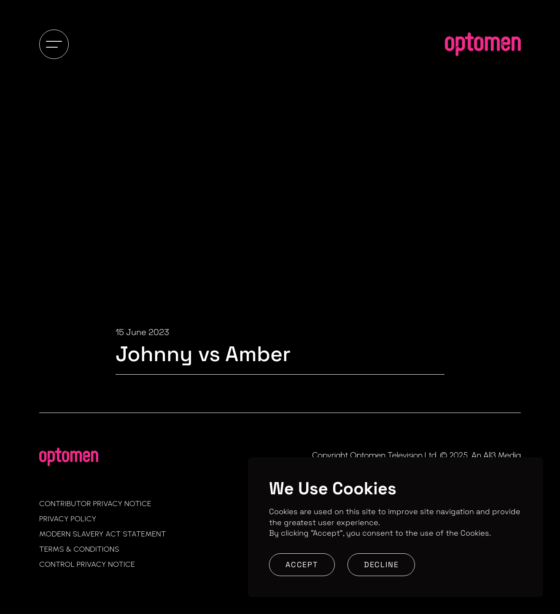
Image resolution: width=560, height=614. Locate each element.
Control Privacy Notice (87, 564)
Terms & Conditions (79, 549)
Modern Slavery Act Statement (102, 534)
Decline (381, 564)
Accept (301, 564)
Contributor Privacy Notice (95, 503)
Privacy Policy (68, 518)
